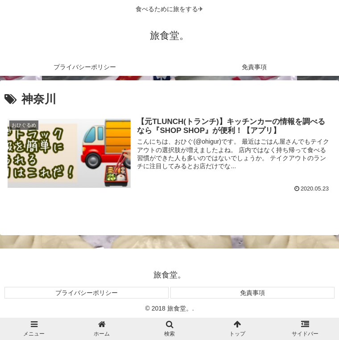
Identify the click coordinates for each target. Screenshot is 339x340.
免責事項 (252, 292)
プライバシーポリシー (86, 292)
